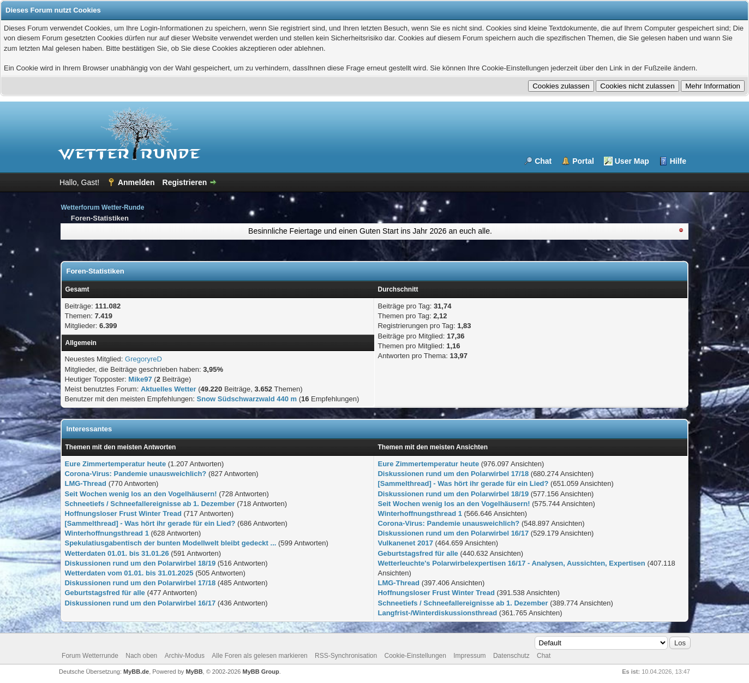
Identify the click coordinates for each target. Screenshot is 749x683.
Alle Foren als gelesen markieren (259, 656)
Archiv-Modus (185, 656)
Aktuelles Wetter (168, 389)
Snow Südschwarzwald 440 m (247, 399)
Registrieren (185, 182)
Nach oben (141, 656)
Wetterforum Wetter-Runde (102, 207)
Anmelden (136, 182)
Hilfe (678, 161)
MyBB (193, 671)
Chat (543, 161)
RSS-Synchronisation (346, 656)
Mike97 (140, 379)
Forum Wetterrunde (90, 656)
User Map (632, 161)
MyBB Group (261, 671)
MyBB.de (136, 671)
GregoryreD (143, 359)
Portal (583, 161)
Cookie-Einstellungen (415, 656)
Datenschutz (511, 656)
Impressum (469, 656)
